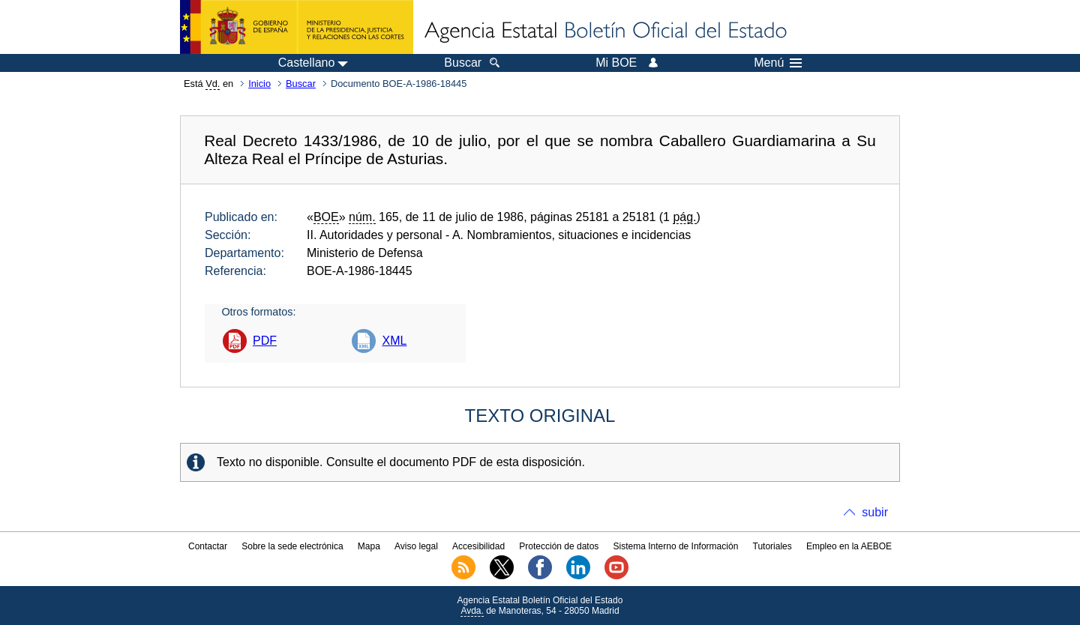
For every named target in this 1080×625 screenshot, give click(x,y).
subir (875, 512)
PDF (265, 340)
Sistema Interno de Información (676, 546)
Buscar (301, 83)
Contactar (207, 546)
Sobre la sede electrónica (292, 546)
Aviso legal (416, 546)
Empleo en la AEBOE (849, 546)
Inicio (259, 83)
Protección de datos (558, 546)
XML (394, 340)
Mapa (369, 546)
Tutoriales (772, 546)
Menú (778, 63)
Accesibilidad (478, 546)
